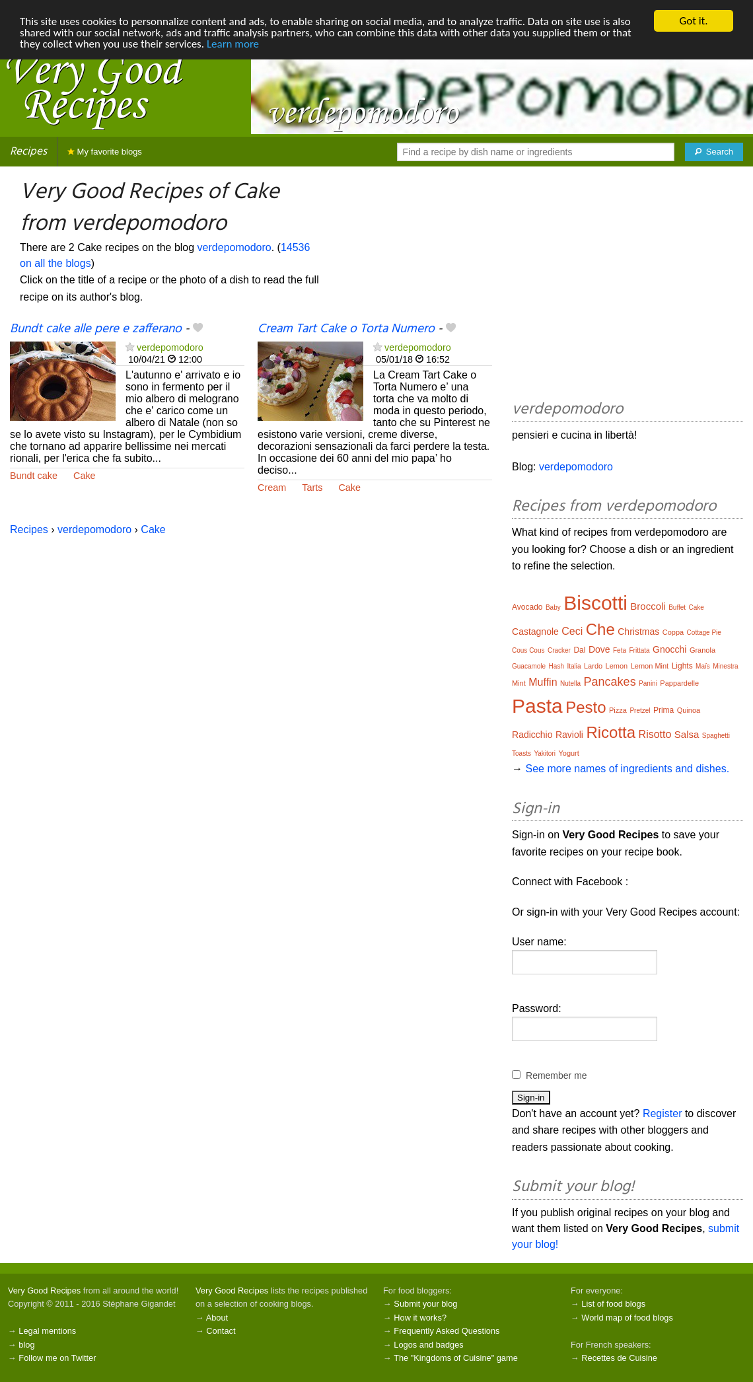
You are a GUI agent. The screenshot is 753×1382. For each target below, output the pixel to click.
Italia (574, 666)
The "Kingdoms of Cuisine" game (456, 1358)
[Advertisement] (627, 285)
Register (662, 1113)
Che (600, 629)
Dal (579, 650)
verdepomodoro (234, 247)
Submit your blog (425, 1304)
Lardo (593, 666)
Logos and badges (428, 1345)
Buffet (677, 607)
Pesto (585, 707)
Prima (663, 710)
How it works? (420, 1318)
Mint (519, 683)
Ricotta (610, 732)
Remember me (556, 1075)
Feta (619, 650)
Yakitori (545, 753)
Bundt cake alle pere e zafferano (96, 329)
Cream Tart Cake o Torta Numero (346, 329)
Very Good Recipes (44, 1290)
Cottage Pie (704, 632)
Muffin (542, 682)
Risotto (655, 734)
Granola (702, 650)
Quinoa (688, 710)
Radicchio (532, 734)
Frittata (639, 650)
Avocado (527, 607)
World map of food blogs (626, 1318)
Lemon (617, 666)
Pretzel (639, 710)
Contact (220, 1331)
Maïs (703, 666)
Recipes (28, 152)
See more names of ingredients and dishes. (627, 768)
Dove (599, 649)
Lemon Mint (649, 666)
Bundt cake (33, 475)
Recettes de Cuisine (619, 1358)
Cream (272, 487)
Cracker (559, 650)
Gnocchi (669, 649)
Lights (682, 666)
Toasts (521, 753)
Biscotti (595, 603)
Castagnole (535, 631)
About (217, 1318)
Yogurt (568, 753)
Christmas (638, 631)
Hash (556, 666)
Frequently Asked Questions (446, 1331)
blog (26, 1345)
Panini (648, 683)
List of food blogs (613, 1304)
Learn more (233, 44)
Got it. (693, 21)
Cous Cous (528, 650)
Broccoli (647, 606)
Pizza (618, 710)
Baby (553, 607)
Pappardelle (679, 683)
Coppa (673, 632)
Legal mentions (47, 1331)
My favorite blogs (104, 152)
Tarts (312, 487)
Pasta (537, 706)
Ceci (572, 631)
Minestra (725, 666)
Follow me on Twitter (57, 1358)
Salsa (686, 734)
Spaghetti (716, 735)
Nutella (570, 683)
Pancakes (610, 681)
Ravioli (569, 734)
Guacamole (529, 666)
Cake (84, 475)
